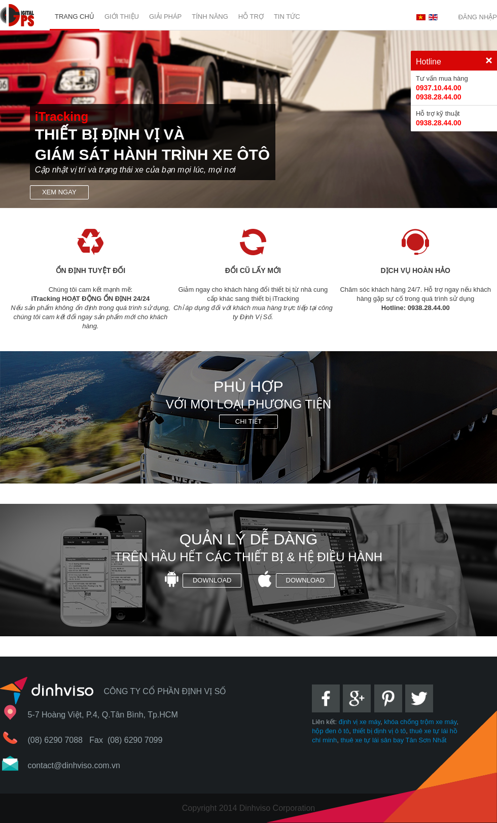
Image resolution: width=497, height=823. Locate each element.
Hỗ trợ (251, 16)
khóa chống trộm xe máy (420, 722)
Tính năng (210, 16)
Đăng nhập (477, 17)
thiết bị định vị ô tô (379, 731)
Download (212, 580)
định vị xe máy (359, 722)
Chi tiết (248, 421)
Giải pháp (165, 16)
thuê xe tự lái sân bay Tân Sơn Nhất (394, 740)
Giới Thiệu (121, 16)
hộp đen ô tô (330, 731)
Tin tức (287, 16)
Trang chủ (74, 16)
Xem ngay (59, 192)
